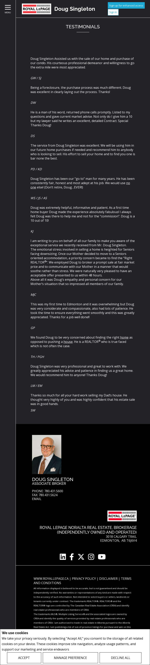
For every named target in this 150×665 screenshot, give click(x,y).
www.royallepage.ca (51, 578)
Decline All (120, 658)
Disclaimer (108, 578)
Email (36, 499)
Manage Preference (70, 658)
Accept (24, 658)
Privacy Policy (80, 649)
